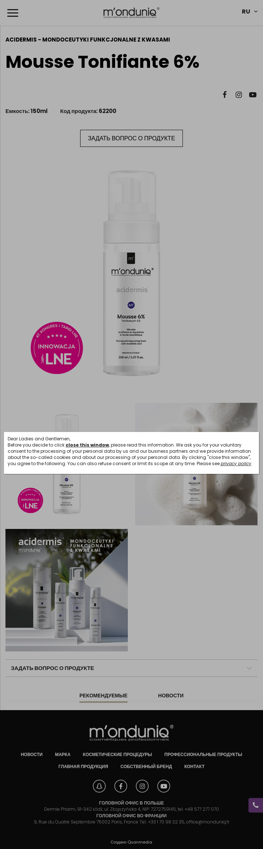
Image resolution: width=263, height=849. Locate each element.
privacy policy (236, 463)
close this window (87, 445)
